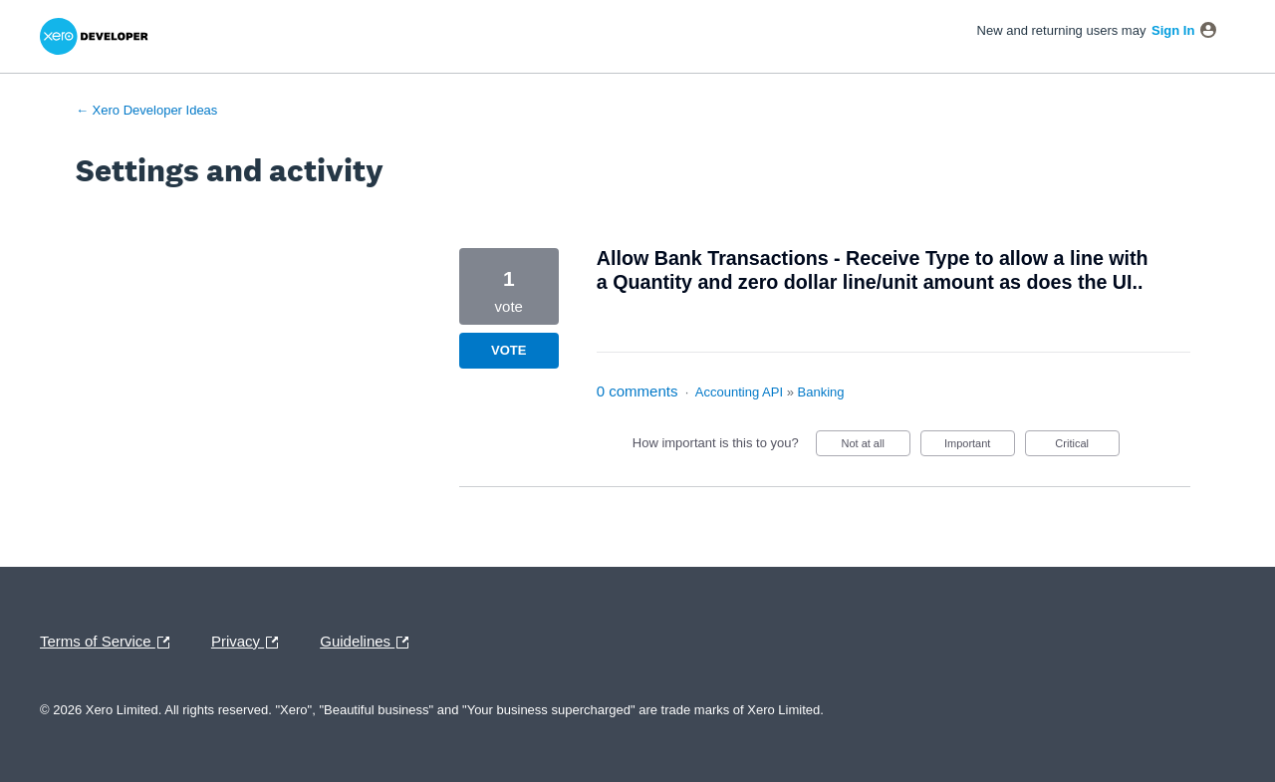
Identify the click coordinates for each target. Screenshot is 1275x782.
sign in (1172, 30)
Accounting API (739, 392)
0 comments (637, 391)
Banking (821, 392)
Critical (1087, 446)
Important (979, 446)
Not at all (875, 446)
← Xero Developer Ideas (146, 110)
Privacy (249, 642)
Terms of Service (109, 642)
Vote (508, 350)
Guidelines (369, 642)
